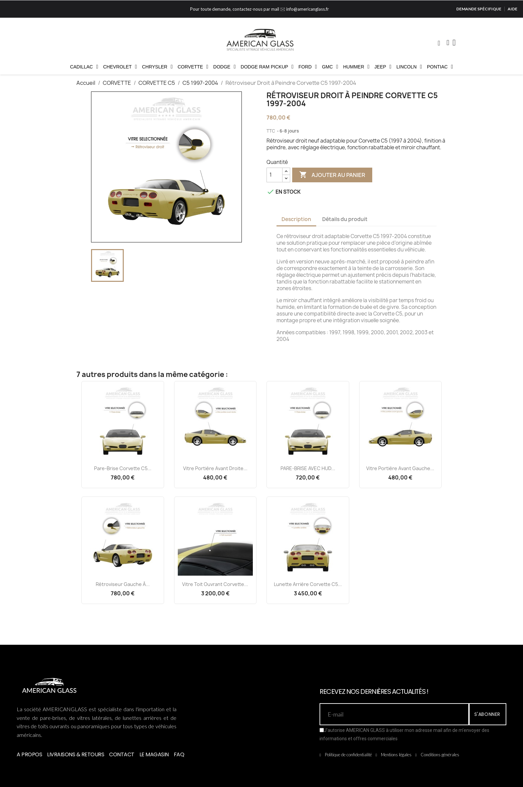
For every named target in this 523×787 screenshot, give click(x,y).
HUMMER (356, 67)
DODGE (224, 67)
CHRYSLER (157, 67)
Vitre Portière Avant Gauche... (400, 468)
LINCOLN (409, 67)
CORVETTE (193, 67)
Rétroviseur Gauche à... (123, 584)
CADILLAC (84, 67)
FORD (308, 67)
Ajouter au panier (332, 175)
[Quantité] (275, 175)
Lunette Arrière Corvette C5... (308, 584)
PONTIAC (440, 67)
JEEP (383, 67)
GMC (330, 67)
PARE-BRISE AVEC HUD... (308, 468)
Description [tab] (296, 219)
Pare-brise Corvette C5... (122, 468)
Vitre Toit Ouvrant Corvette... (215, 584)
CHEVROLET (120, 67)
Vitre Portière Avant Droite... (215, 468)
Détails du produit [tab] (345, 219)
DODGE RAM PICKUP (267, 67)
